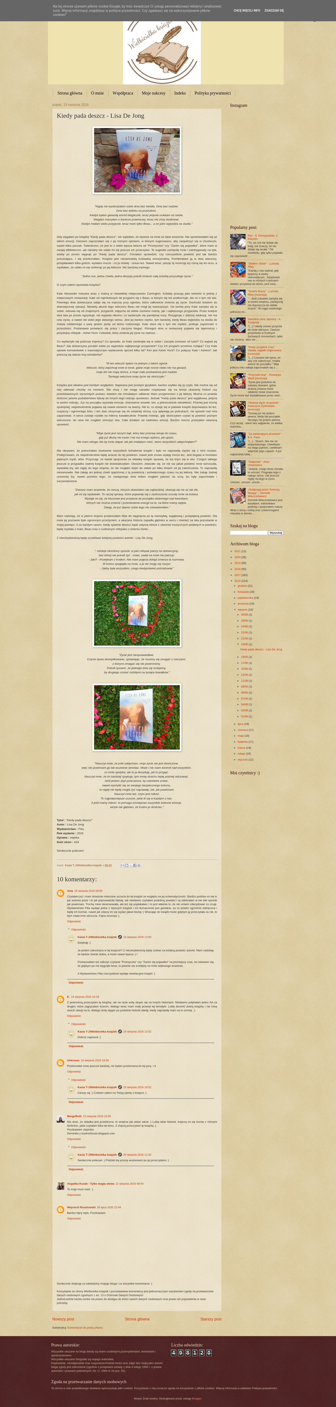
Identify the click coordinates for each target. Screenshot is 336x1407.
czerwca (243, 730)
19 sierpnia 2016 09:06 (88, 890)
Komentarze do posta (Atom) (85, 1327)
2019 (237, 563)
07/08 (245, 698)
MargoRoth (74, 1116)
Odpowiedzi (78, 929)
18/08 (245, 656)
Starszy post (211, 1319)
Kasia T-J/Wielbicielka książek (97, 937)
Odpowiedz (74, 921)
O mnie (97, 93)
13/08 (245, 674)
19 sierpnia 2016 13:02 (137, 1031)
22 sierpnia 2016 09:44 (130, 1183)
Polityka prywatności (213, 93)
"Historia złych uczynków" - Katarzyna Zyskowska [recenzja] (264, 406)
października (246, 597)
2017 (237, 575)
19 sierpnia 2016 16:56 (95, 1060)
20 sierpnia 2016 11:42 (137, 1154)
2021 (237, 551)
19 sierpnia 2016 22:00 (97, 1116)
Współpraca (123, 93)
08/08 (245, 692)
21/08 (245, 638)
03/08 (245, 710)
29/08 (245, 620)
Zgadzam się (274, 10)
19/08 (245, 644)
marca (242, 747)
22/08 (245, 632)
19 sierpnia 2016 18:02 (137, 1087)
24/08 (245, 626)
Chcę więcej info (247, 10)
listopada (243, 591)
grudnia (243, 585)
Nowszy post (63, 1319)
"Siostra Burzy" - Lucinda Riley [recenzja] (263, 293)
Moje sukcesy (154, 93)
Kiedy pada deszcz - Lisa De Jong (261, 649)
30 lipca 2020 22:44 (109, 1207)
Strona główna (69, 93)
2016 (237, 580)
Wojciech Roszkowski (81, 1207)
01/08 (245, 716)
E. (68, 996)
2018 (237, 569)
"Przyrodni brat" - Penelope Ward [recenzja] (264, 376)
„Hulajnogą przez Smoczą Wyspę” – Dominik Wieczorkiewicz (263, 493)
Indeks (180, 93)
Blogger (196, 1398)
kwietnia (243, 741)
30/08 (245, 614)
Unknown (73, 1060)
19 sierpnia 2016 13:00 (137, 937)
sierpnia (243, 609)
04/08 (245, 704)
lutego (242, 753)
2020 (237, 557)
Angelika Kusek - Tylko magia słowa (90, 1183)
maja (241, 735)
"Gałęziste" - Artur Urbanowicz (258, 463)
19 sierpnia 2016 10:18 (85, 996)
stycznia (243, 759)
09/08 (245, 686)
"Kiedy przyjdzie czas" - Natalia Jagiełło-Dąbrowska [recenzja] (264, 350)
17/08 (245, 663)
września (243, 603)
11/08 (245, 680)
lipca (241, 724)
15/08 (245, 668)
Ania (70, 890)
